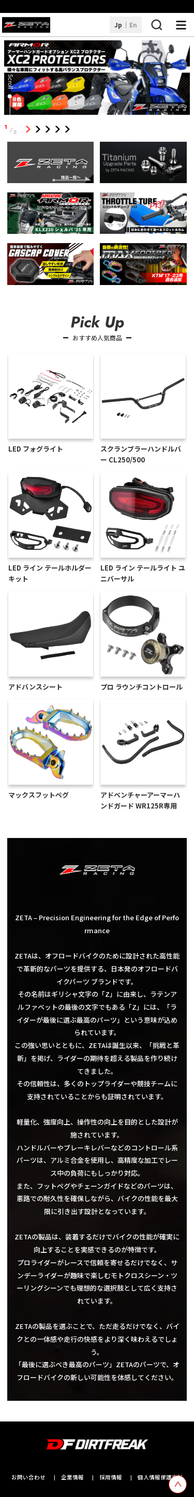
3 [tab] (48, 129)
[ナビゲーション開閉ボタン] (181, 24)
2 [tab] (38, 129)
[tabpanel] (97, 79)
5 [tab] (67, 129)
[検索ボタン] (156, 24)
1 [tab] (28, 129)
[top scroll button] (178, 1484)
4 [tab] (58, 129)
